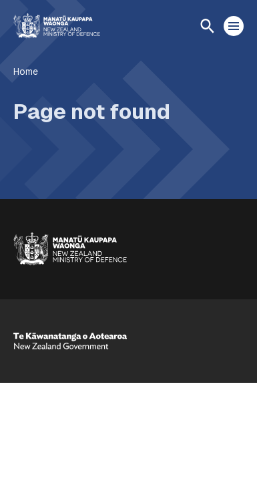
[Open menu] (234, 26)
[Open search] (207, 26)
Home (25, 71)
